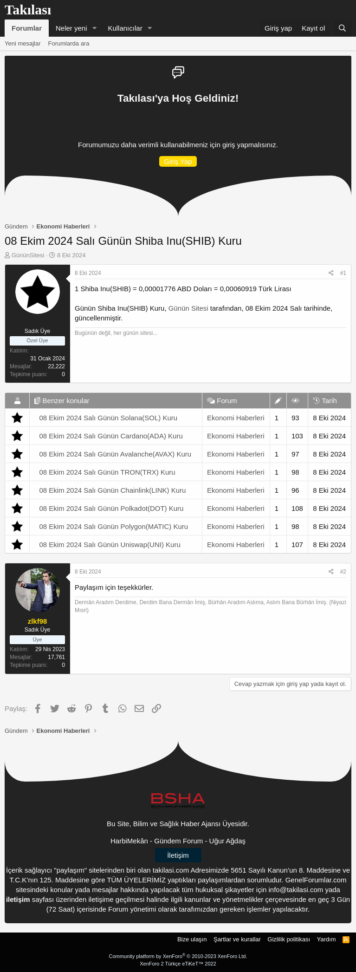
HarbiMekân (129, 841)
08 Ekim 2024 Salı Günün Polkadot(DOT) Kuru (111, 508)
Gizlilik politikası (288, 939)
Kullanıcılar (125, 28)
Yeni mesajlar (23, 43)
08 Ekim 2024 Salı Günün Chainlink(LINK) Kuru (112, 490)
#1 (343, 273)
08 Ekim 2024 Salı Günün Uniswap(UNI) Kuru (109, 544)
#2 (343, 571)
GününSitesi (28, 255)
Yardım (326, 939)
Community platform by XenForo (178, 956)
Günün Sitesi (188, 308)
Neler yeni (71, 28)
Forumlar (27, 28)
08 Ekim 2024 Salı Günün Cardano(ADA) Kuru (110, 436)
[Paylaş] (331, 273)
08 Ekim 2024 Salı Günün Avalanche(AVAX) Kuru (115, 454)
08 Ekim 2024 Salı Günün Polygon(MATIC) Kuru (113, 526)
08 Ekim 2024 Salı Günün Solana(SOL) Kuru (108, 418)
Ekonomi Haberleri (235, 418)
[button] (94, 28)
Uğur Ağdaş (227, 841)
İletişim (178, 855)
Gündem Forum (178, 841)
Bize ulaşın (192, 939)
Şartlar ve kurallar (237, 939)
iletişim (18, 899)
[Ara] (342, 28)
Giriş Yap (178, 161)
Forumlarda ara (69, 43)
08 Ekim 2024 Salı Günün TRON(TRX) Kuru (107, 472)
